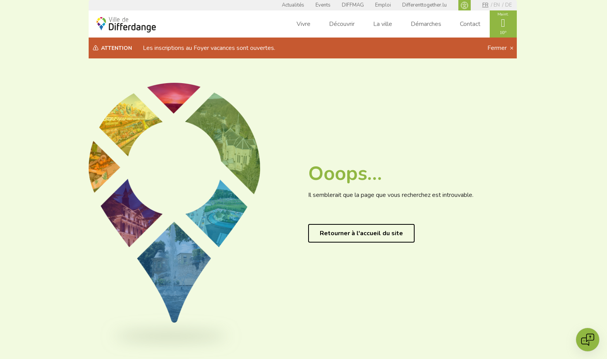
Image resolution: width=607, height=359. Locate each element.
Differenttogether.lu (424, 5)
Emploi (383, 5)
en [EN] (497, 5)
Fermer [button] (497, 48)
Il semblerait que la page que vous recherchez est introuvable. (390, 195)
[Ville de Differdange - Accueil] (126, 24)
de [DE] (508, 5)
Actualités (293, 5)
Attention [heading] (116, 48)
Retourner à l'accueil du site (361, 233)
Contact (470, 24)
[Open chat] (587, 339)
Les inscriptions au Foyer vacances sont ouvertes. (209, 48)
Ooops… (345, 173)
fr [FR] (485, 5)
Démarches (426, 24)
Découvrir (342, 24)
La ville (382, 24)
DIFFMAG (353, 5)
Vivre (303, 24)
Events (323, 5)
